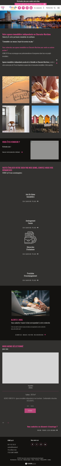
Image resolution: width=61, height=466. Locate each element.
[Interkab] (13, 9)
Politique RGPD (43, 459)
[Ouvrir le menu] (58, 8)
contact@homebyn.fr (13, 447)
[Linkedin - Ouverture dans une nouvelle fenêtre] (31, 8)
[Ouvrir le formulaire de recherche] (50, 8)
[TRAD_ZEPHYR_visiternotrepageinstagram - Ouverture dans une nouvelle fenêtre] (27, 8)
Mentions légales (27, 459)
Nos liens (37, 459)
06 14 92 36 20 (12, 444)
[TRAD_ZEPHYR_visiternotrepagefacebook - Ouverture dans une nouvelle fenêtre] (19, 8)
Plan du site (20, 459)
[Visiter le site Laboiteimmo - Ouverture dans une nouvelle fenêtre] (30, 462)
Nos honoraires (13, 459)
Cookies (49, 459)
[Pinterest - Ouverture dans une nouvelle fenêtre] (23, 8)
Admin (33, 459)
